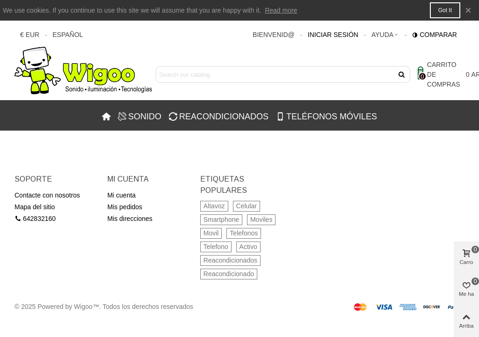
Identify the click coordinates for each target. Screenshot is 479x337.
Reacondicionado (228, 274)
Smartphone (221, 219)
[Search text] (275, 74)
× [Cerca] (468, 10)
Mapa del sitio (35, 207)
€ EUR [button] (29, 34)
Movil (211, 233)
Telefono (215, 246)
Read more (281, 10)
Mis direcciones (129, 218)
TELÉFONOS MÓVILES (326, 116)
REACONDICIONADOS (219, 116)
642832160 (35, 219)
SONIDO (139, 116)
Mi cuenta (121, 195)
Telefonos (244, 233)
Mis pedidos (124, 207)
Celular (246, 206)
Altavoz (214, 206)
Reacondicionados (230, 260)
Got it (445, 10)
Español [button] (67, 34)
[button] (385, 35)
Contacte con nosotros (47, 195)
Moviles (261, 219)
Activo (248, 246)
